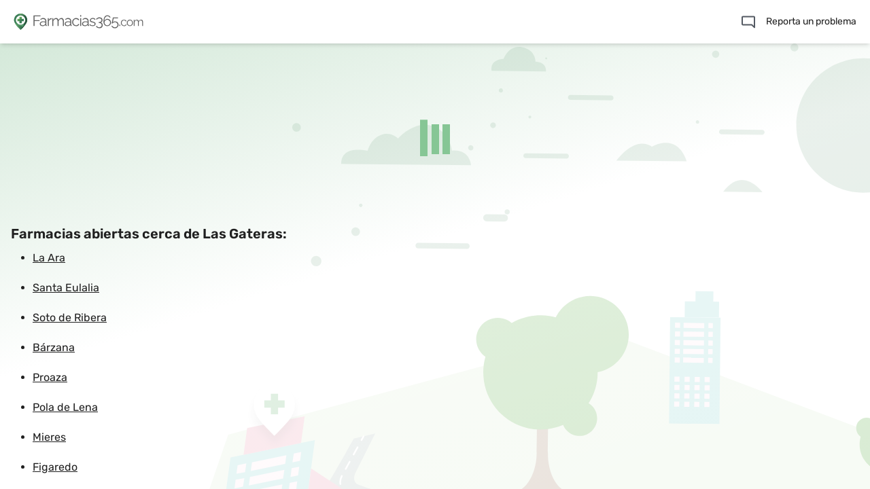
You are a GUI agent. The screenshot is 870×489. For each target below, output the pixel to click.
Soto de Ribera (70, 317)
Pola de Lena (65, 407)
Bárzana (54, 347)
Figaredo (55, 466)
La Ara (49, 257)
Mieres (49, 437)
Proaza (50, 377)
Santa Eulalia (66, 287)
